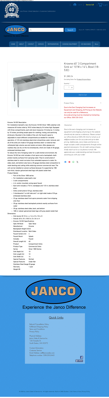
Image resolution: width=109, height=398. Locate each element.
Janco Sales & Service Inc (34, 391)
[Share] (79, 360)
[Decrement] (65, 87)
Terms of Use (77, 391)
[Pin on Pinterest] (69, 162)
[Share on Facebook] (65, 162)
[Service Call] (90, 5)
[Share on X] (77, 162)
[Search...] (46, 30)
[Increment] (72, 87)
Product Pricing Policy (84, 79)
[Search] (70, 30)
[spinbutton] (69, 87)
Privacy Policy (86, 391)
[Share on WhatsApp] (73, 162)
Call (71, 391)
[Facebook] (81, 357)
